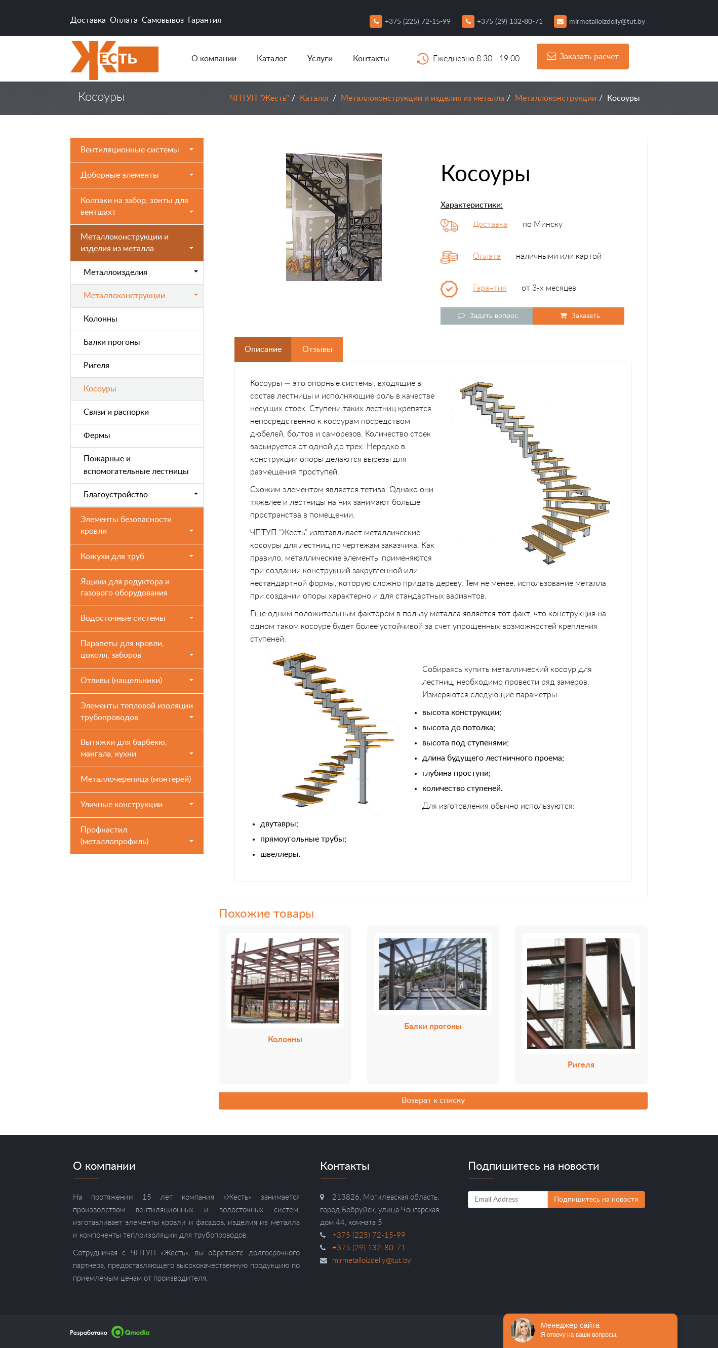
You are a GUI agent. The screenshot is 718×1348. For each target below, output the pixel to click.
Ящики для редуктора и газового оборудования (125, 588)
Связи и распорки (116, 412)
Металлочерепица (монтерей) (136, 779)
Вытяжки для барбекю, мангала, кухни (137, 748)
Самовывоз (163, 20)
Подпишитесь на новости (596, 1199)
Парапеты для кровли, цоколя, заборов (137, 649)
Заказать (578, 316)
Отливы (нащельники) (137, 681)
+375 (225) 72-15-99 (410, 21)
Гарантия (204, 20)
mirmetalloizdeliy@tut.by (599, 21)
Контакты (371, 59)
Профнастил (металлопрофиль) (137, 836)
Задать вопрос (486, 316)
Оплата (124, 20)
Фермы (97, 435)
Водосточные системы (137, 618)
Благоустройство (141, 495)
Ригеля (96, 366)
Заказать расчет (583, 56)
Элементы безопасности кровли (137, 525)
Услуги (320, 59)
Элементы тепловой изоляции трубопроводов (137, 712)
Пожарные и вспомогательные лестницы (136, 465)
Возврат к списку (433, 1100)
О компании (213, 59)
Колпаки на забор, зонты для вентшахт (137, 206)
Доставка (88, 20)
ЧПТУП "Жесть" (259, 98)
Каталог (272, 59)
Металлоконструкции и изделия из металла (422, 98)
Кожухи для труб (137, 556)
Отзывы (317, 349)
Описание (263, 349)
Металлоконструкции (555, 98)
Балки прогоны (112, 342)
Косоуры (100, 389)
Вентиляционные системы (137, 150)
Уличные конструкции (137, 805)
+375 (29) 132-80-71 (502, 21)
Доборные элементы (137, 175)
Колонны (100, 319)
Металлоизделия (141, 272)
